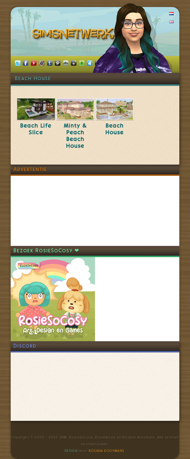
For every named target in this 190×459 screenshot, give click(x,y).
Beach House (114, 129)
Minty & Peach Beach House (75, 135)
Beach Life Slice (36, 129)
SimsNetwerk (74, 35)
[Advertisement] (53, 211)
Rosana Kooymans (106, 451)
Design (71, 451)
